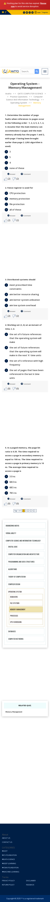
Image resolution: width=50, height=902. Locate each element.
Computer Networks (15, 639)
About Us (6, 838)
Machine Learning (10, 872)
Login (39, 12)
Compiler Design (14, 584)
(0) (7, 388)
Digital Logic (12, 546)
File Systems (14, 603)
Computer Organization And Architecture (23, 554)
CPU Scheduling (16, 622)
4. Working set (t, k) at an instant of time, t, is (23, 327)
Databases (12, 631)
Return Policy (8, 885)
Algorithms (12, 569)
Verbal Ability (11, 533)
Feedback (30, 885)
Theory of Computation (17, 576)
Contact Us (7, 842)
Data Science (8, 859)
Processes (14, 615)
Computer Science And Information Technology (23, 540)
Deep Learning (9, 863)
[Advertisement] (25, 41)
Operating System (15, 591)
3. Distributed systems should (20, 279)
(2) (7, 179)
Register (45, 12)
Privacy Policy (8, 880)
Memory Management (17, 609)
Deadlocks (14, 596)
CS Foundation (9, 855)
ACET (4, 851)
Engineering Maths (12, 525)
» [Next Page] (35, 511)
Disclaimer (31, 880)
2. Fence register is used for (19, 187)
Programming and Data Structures (21, 561)
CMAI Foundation (10, 867)
